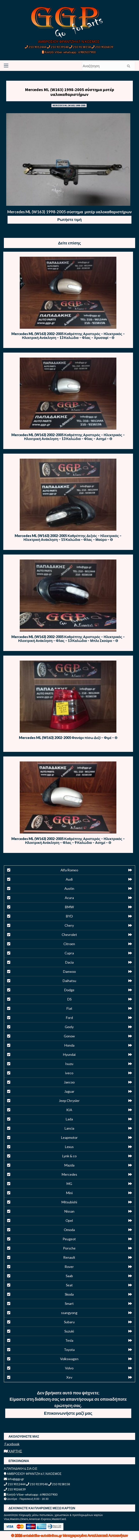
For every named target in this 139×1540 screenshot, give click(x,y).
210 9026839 (102, 47)
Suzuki (69, 1331)
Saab (69, 1276)
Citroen (69, 944)
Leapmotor (69, 1137)
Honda (69, 1045)
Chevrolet (69, 934)
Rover (69, 1266)
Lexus (69, 1147)
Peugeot (69, 1239)
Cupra (69, 953)
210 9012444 (35, 47)
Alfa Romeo (69, 870)
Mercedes (69, 1174)
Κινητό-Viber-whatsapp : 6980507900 (69, 52)
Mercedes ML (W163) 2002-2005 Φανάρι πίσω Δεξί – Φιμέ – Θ (68, 738)
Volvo (69, 1368)
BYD (69, 916)
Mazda (69, 1165)
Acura (69, 898)
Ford (69, 1017)
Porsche (69, 1248)
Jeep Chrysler (69, 1100)
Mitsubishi (69, 1202)
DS (69, 999)
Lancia (69, 1128)
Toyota (69, 1349)
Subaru (69, 1322)
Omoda (69, 1230)
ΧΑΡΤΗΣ (13, 1451)
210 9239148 (58, 47)
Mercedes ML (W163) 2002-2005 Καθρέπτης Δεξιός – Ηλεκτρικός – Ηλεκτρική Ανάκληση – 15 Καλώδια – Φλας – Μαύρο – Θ (68, 538)
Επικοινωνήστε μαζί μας (68, 1413)
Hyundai (69, 1054)
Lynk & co (69, 1156)
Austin (69, 888)
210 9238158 (80, 47)
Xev (69, 1377)
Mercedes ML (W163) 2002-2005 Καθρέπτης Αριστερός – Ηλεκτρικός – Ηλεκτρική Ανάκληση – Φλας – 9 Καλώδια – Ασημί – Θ (68, 841)
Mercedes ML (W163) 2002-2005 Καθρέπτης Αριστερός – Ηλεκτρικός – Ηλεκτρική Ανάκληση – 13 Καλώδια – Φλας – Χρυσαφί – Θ (68, 336)
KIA (69, 1110)
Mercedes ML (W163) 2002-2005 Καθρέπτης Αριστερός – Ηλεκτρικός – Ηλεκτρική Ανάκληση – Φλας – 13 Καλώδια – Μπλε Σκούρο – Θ (68, 639)
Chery (69, 925)
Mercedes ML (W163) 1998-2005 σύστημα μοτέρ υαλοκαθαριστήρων (69, 92)
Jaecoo (69, 1082)
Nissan (69, 1211)
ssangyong (69, 1313)
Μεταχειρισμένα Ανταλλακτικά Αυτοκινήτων (95, 1535)
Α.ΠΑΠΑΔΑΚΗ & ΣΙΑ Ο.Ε (20, 1468)
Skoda (69, 1294)
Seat (69, 1285)
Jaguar (69, 1091)
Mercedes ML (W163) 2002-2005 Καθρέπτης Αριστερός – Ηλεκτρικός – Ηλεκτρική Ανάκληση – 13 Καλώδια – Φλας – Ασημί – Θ (68, 437)
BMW (69, 907)
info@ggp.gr (14, 1479)
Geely (69, 1027)
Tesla (69, 1340)
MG (69, 1183)
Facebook (12, 1444)
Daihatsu (69, 981)
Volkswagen (69, 1359)
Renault (69, 1257)
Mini (69, 1193)
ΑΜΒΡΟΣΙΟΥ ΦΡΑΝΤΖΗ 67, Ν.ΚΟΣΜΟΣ (69, 41)
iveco (69, 1073)
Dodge (69, 990)
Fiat (69, 1008)
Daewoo (69, 971)
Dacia (69, 962)
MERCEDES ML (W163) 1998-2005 (69, 105)
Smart (69, 1303)
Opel (69, 1220)
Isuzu (69, 1064)
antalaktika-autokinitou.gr (43, 1535)
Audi (69, 879)
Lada (69, 1119)
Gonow (69, 1036)
